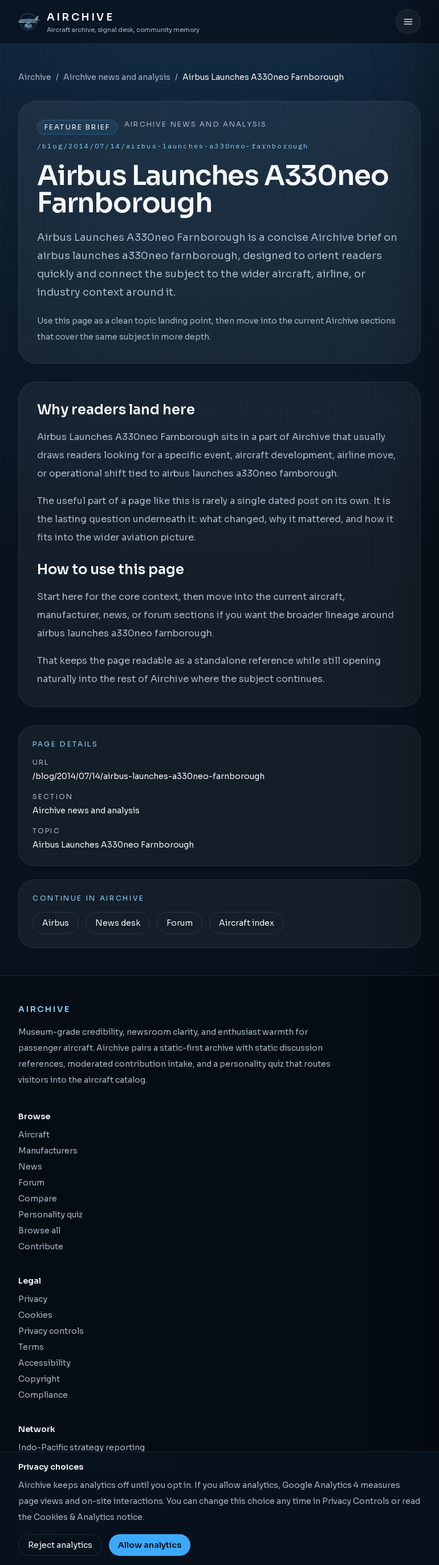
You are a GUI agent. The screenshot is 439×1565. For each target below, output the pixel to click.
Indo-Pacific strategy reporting (81, 1447)
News (30, 1166)
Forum (179, 923)
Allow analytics (149, 1545)
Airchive (34, 77)
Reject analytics (60, 1545)
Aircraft (34, 1135)
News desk (117, 923)
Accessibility (44, 1363)
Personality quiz (50, 1214)
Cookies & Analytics (74, 1517)
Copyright (39, 1379)
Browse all (39, 1230)
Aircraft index (246, 923)
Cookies (35, 1315)
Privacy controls (51, 1331)
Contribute (40, 1246)
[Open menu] (408, 21)
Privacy (32, 1299)
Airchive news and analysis (116, 77)
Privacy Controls (355, 1501)
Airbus (55, 923)
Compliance (43, 1395)
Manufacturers (48, 1150)
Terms (31, 1347)
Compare (37, 1198)
